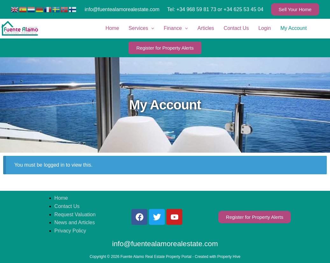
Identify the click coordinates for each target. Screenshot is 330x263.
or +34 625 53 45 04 (240, 9)
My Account (293, 28)
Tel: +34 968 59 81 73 (191, 9)
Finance (176, 28)
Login (264, 28)
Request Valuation (75, 214)
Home (112, 28)
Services (141, 28)
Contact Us (236, 28)
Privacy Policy (70, 230)
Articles (205, 28)
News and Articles (74, 222)
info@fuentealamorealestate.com (122, 9)
